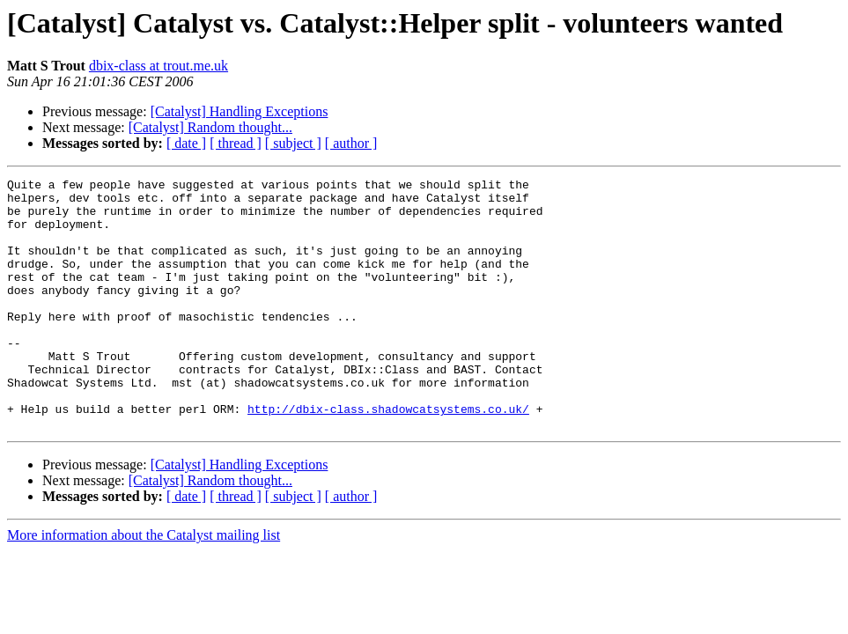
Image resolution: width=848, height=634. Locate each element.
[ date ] (186, 143)
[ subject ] (293, 143)
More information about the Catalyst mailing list (143, 585)
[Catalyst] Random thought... (210, 127)
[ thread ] (236, 143)
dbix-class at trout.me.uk (158, 65)
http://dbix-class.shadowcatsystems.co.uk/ (388, 456)
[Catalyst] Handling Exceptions (239, 111)
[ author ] (351, 143)
